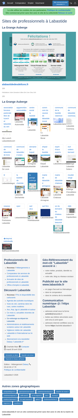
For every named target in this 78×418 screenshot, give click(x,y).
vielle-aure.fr (24, 395)
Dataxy (26, 364)
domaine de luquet (32, 149)
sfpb (69, 206)
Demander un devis (12, 355)
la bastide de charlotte (19, 179)
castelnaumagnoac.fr (10, 395)
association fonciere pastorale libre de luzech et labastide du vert (8, 117)
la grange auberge (32, 177)
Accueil (10, 3)
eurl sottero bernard (71, 149)
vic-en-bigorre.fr (37, 395)
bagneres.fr (7, 403)
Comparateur (20, 3)
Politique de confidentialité (58, 10)
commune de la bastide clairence (59, 112)
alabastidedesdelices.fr (15, 84)
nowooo (7, 206)
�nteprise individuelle (8, 240)
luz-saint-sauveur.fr (26, 399)
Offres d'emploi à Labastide (18, 285)
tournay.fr (55, 395)
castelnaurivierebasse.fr (45, 391)
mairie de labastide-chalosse (59, 179)
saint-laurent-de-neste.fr (26, 391)
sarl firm (45, 206)
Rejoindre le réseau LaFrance (15, 359)
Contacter (25, 347)
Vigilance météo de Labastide (19, 330)
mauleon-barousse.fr (10, 399)
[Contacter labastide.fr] (75, 3)
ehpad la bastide (45, 149)
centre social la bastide (32, 112)
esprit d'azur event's (58, 149)
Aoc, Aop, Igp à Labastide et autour (21, 310)
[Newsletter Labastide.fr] (71, 3)
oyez (18, 206)
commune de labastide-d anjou (20, 151)
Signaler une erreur (27, 355)
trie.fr (46, 395)
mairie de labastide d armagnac (46, 180)
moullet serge (71, 176)
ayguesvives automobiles (20, 109)
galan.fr (38, 399)
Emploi (30, 3)
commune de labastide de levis (8, 151)
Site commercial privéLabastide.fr (60, 3)
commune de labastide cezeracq (72, 112)
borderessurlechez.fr (50, 399)
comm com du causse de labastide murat (45, 114)
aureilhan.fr (17, 403)
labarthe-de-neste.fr (62, 391)
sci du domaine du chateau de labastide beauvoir (58, 214)
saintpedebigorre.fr (9, 391)
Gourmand (39, 3)
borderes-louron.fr (66, 399)
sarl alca (31, 207)
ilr (4, 175)
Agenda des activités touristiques (20, 301)
